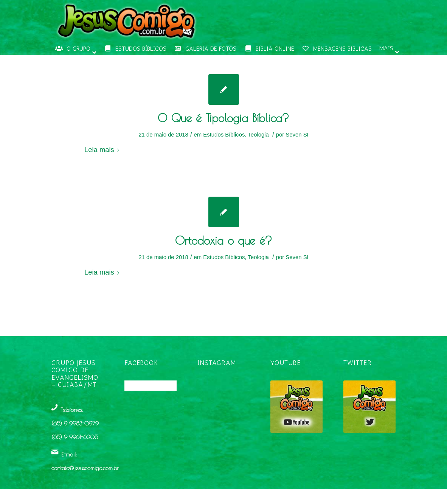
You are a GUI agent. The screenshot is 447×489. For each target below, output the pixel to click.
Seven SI (297, 135)
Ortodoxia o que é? (223, 240)
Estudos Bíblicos (224, 135)
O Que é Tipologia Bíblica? (223, 117)
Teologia (258, 135)
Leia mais (103, 150)
